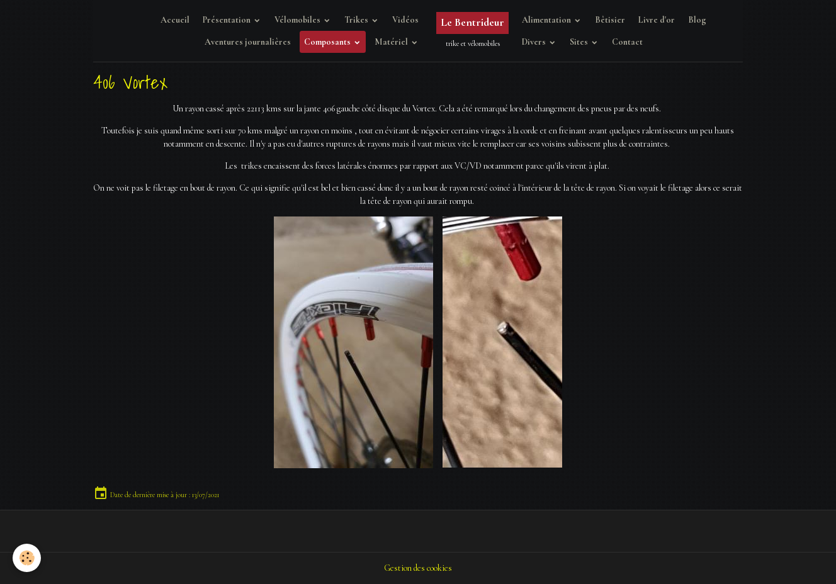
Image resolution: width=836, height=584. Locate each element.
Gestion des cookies (418, 568)
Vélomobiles (298, 19)
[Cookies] (27, 558)
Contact (627, 41)
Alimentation (547, 19)
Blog (697, 19)
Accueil (175, 19)
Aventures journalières (248, 41)
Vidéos (405, 19)
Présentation (227, 19)
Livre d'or (656, 19)
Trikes (357, 19)
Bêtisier (610, 19)
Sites (580, 41)
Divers (535, 41)
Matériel (392, 41)
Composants (328, 41)
